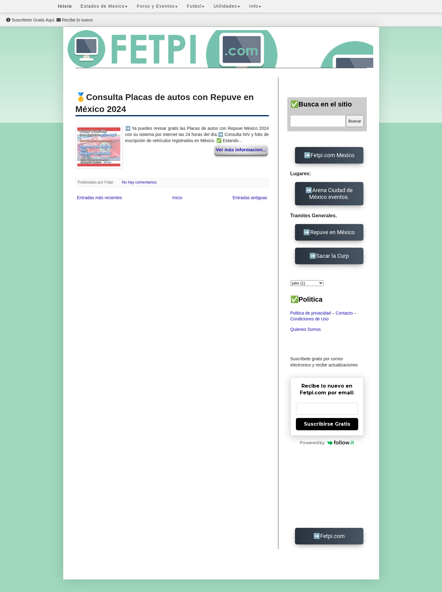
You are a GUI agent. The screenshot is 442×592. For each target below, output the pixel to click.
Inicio (177, 197)
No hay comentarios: (140, 182)
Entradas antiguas (250, 197)
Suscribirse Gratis (327, 424)
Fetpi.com (332, 536)
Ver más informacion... (241, 149)
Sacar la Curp (332, 256)
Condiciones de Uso (309, 318)
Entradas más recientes (99, 197)
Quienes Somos (305, 329)
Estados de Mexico (104, 6)
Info (255, 6)
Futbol (196, 6)
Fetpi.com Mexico (333, 155)
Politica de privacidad (310, 313)
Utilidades (227, 6)
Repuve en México (332, 232)
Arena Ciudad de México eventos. (331, 193)
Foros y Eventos (157, 6)
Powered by (327, 442)
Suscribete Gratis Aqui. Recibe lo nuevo (49, 19)
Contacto (344, 313)
